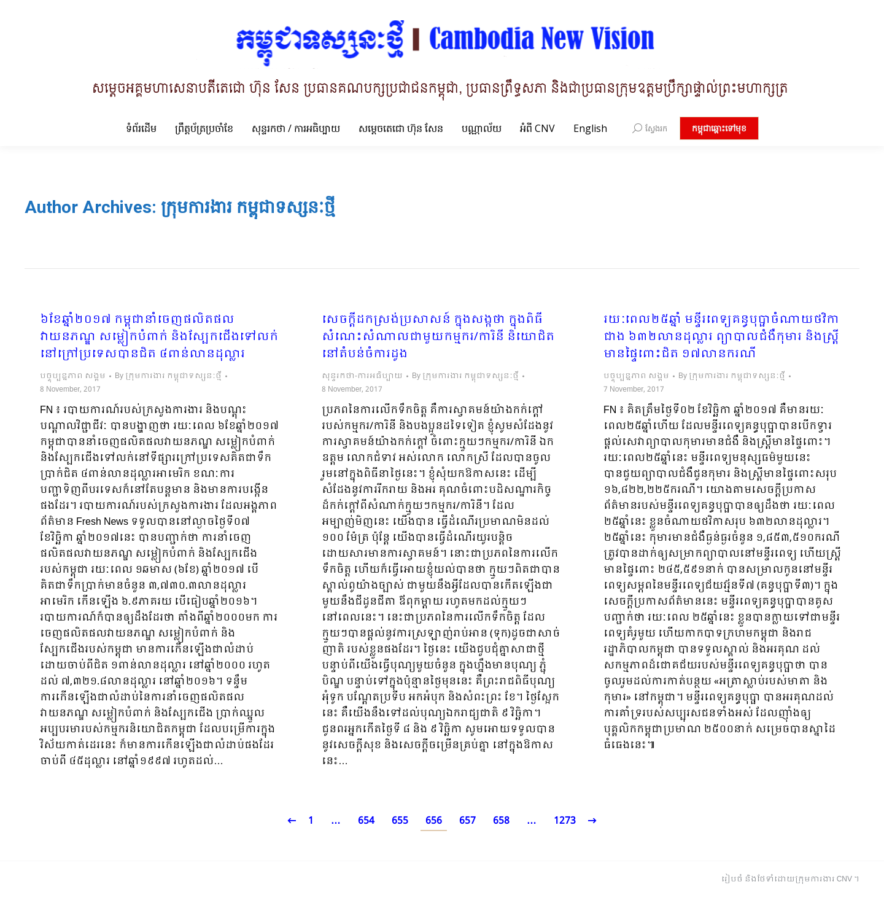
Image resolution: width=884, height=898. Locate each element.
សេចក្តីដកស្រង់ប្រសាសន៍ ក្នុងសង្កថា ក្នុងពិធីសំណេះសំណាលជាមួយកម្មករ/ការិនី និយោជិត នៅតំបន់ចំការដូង (438, 337)
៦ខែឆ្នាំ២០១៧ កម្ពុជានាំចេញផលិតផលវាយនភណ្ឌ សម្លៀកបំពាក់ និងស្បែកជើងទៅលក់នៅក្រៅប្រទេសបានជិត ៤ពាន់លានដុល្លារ (159, 337)
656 (433, 821)
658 (501, 821)
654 (366, 821)
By (168, 376)
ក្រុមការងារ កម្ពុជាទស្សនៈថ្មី (248, 207)
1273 (565, 821)
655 (400, 821)
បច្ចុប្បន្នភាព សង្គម (73, 376)
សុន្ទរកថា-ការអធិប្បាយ (362, 376)
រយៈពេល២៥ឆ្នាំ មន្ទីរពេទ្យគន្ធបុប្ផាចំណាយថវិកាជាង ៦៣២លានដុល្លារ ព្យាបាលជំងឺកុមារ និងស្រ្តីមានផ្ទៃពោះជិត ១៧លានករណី (721, 337)
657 (467, 821)
